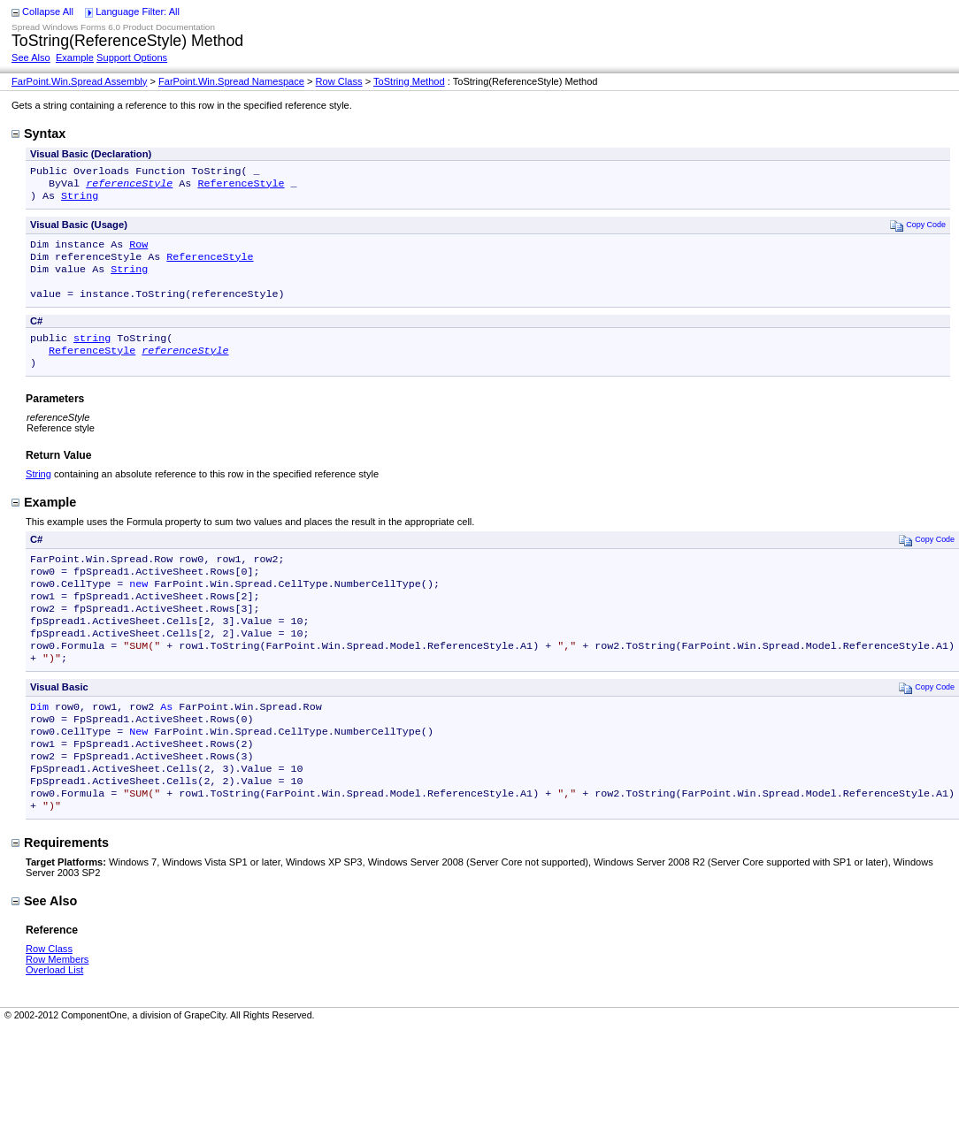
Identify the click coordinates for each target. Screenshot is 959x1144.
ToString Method (409, 81)
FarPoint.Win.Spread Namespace (231, 81)
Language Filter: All (138, 11)
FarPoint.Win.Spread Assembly (79, 81)
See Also (31, 57)
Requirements (60, 894)
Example (75, 57)
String (79, 201)
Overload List (54, 1021)
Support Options (131, 57)
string (92, 354)
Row (138, 251)
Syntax (38, 133)
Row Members (57, 1010)
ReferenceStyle (240, 186)
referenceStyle (129, 186)
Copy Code (918, 230)
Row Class (339, 81)
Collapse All (47, 11)
